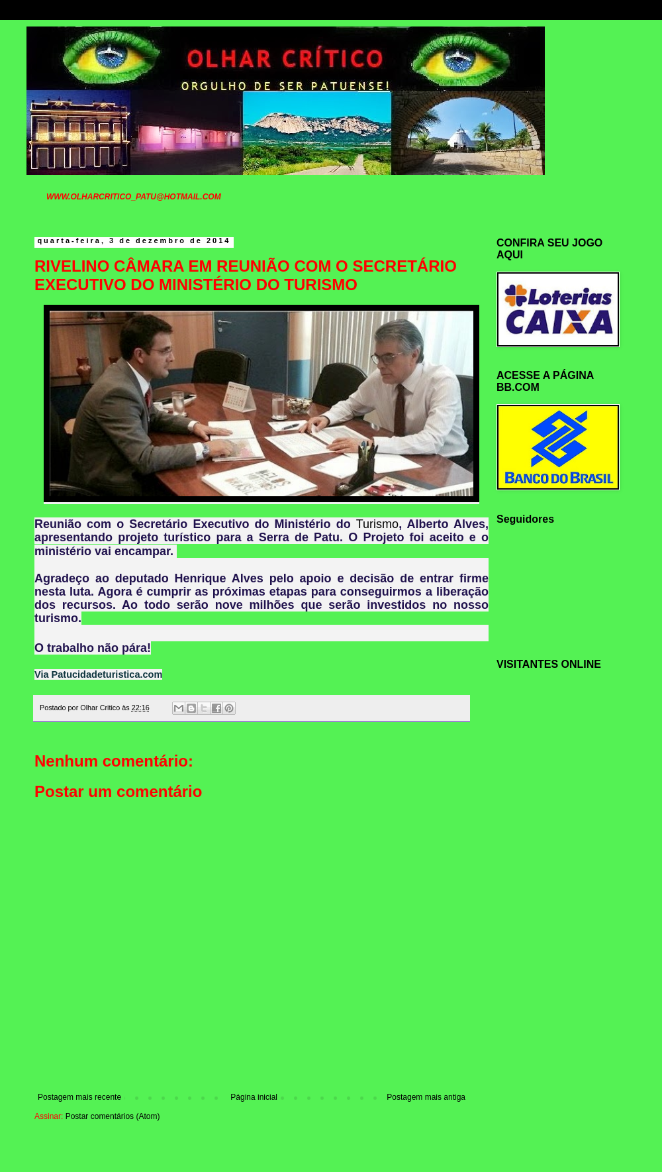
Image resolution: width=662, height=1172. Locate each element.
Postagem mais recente (79, 1097)
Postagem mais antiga (426, 1097)
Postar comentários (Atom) (113, 1116)
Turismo (377, 524)
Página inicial (253, 1097)
